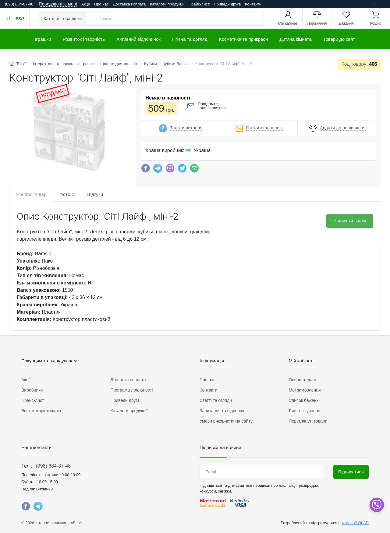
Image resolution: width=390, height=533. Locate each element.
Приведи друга (227, 4)
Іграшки (43, 39)
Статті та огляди (216, 400)
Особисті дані (302, 379)
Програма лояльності (132, 390)
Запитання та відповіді (222, 410)
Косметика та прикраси (243, 39)
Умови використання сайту (226, 421)
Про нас (101, 4)
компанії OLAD (355, 523)
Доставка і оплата (129, 4)
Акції (85, 4)
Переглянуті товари (308, 421)
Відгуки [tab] (95, 194)
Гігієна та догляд (189, 39)
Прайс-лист (199, 4)
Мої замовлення (305, 390)
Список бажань (304, 400)
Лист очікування (305, 410)
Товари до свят (339, 39)
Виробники (32, 390)
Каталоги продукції (167, 4)
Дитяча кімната (295, 39)
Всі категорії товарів (41, 410)
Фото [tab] (66, 194)
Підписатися (351, 471)
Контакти (253, 4)
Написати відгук (349, 220)
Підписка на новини (220, 447)
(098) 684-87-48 (53, 466)
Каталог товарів (60, 18)
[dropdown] (376, 505)
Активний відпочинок (138, 39)
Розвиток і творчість (84, 39)
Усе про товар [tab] (31, 194)
